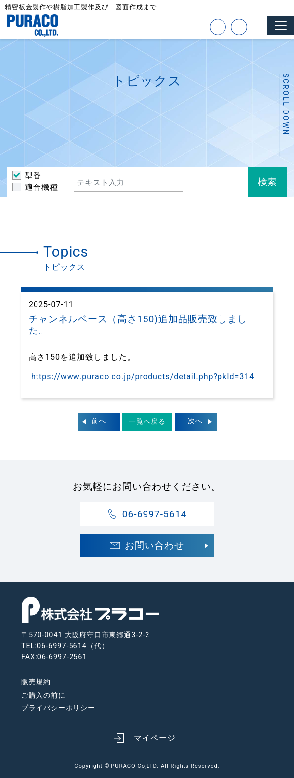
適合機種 (41, 187)
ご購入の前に (43, 695)
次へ (195, 421)
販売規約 (36, 682)
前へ (98, 421)
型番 (33, 175)
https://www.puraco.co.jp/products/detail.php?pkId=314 (141, 376)
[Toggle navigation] (280, 25)
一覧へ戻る (147, 421)
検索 (267, 181)
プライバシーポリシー (58, 708)
